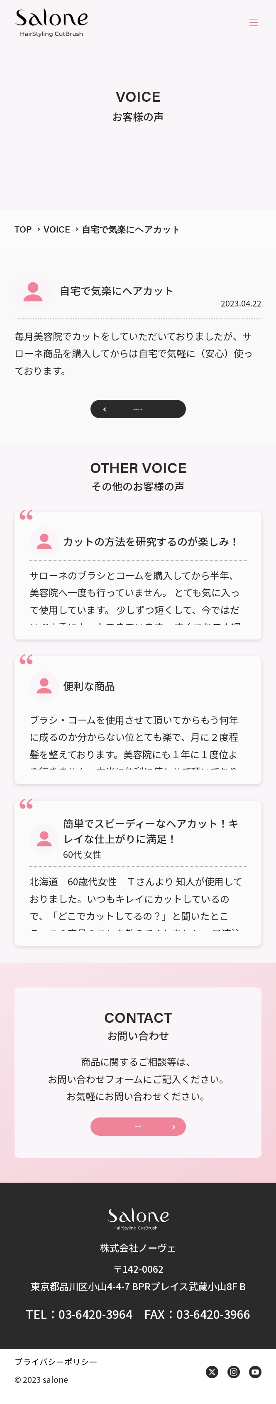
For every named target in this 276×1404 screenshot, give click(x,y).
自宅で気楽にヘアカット (131, 229)
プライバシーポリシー (56, 1371)
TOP (23, 229)
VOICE (57, 229)
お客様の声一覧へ (138, 411)
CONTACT (138, 1133)
